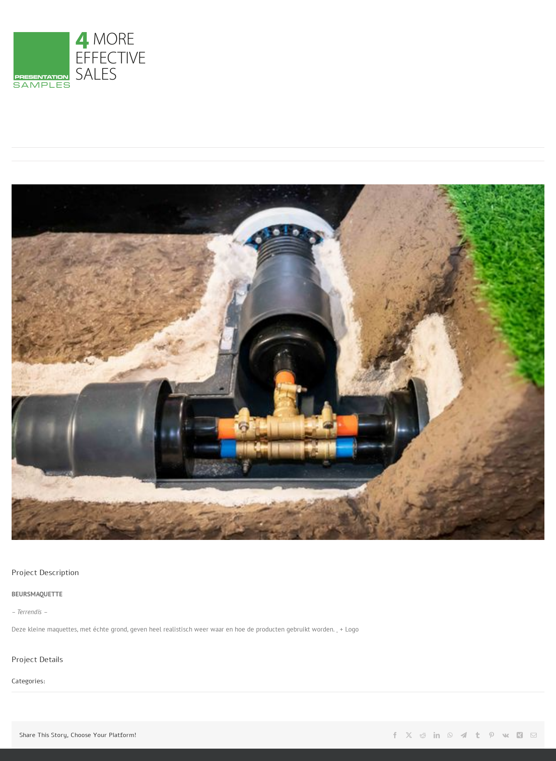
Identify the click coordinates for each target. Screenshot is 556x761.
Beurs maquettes (79, 681)
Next (531, 154)
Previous (505, 154)
